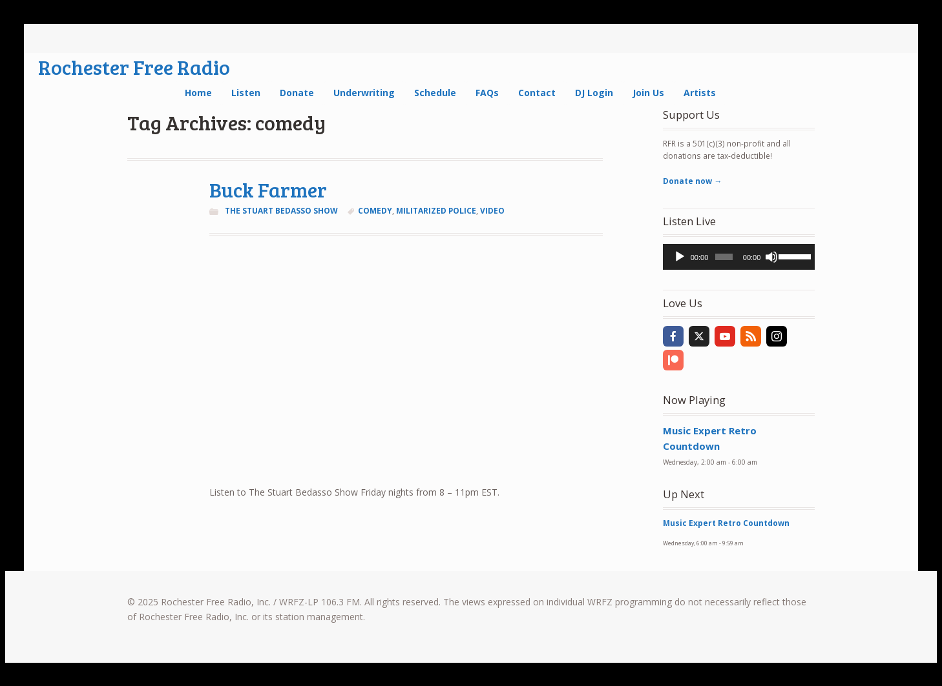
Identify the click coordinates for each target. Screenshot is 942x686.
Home (198, 92)
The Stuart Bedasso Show (281, 210)
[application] (739, 257)
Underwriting (364, 92)
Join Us (648, 92)
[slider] (723, 257)
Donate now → (692, 181)
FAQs (487, 92)
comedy (375, 210)
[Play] (679, 256)
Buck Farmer (268, 189)
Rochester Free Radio (134, 67)
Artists (700, 92)
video (492, 210)
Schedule (435, 92)
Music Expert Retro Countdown (726, 523)
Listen (245, 92)
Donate (297, 92)
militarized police (436, 210)
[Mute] (771, 256)
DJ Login (594, 92)
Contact (537, 92)
